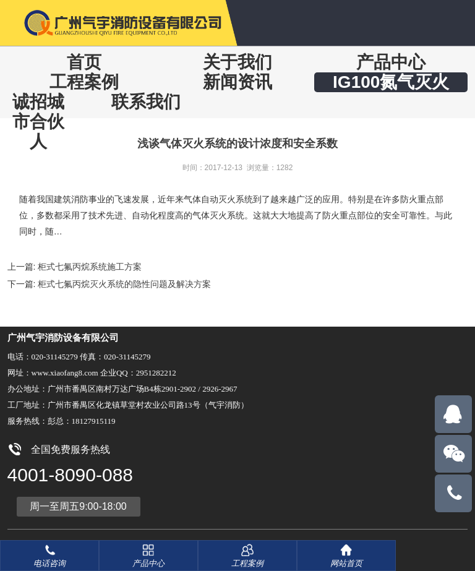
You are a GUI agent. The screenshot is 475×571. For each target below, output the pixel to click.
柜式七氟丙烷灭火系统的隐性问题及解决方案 (124, 284)
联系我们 (146, 101)
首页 (84, 62)
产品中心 (391, 62)
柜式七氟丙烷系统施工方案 (90, 267)
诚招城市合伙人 (38, 121)
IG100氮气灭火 (391, 82)
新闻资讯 (237, 82)
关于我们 (237, 62)
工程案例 (84, 82)
